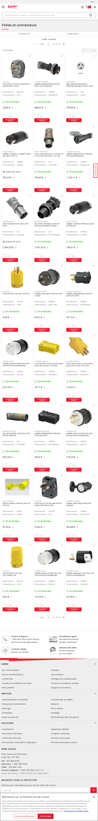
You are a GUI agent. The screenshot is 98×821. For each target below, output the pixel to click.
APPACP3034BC (41, 152)
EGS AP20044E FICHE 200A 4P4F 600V (16, 225)
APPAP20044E (8, 222)
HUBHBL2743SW (73, 501)
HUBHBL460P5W (41, 82)
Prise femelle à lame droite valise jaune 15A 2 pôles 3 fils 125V (48, 364)
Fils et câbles (57, 708)
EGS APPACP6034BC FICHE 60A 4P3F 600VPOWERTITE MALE (47, 225)
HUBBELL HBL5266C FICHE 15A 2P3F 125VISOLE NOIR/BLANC (80, 574)
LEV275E (37, 501)
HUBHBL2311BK (40, 291)
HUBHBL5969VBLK (42, 431)
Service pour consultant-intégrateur (19, 742)
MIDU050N (70, 82)
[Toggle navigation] (3, 6)
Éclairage (6, 708)
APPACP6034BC (41, 222)
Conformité (7, 679)
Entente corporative (60, 738)
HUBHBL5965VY (73, 361)
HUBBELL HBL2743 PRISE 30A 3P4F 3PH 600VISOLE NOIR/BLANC (16, 364)
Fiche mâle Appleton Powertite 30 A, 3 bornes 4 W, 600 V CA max (48, 155)
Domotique (7, 713)
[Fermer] (94, 797)
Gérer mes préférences (24, 816)
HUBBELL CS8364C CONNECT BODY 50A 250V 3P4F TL (17, 155)
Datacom (55, 704)
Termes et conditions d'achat (65, 683)
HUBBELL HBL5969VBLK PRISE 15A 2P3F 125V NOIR (47, 434)
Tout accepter (45, 816)
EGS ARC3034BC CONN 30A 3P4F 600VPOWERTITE (16, 434)
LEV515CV (7, 571)
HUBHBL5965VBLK (73, 291)
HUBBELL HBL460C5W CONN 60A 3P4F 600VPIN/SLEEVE (79, 155)
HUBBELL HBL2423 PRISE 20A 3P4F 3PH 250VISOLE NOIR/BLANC (47, 574)
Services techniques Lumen (64, 742)
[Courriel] (45, 790)
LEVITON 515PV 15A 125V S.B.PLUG (16, 294)
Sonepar (55, 670)
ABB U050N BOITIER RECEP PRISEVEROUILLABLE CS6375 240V (79, 85)
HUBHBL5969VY (41, 361)
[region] (49, 807)
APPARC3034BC (9, 431)
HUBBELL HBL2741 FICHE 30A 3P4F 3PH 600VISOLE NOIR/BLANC (79, 434)
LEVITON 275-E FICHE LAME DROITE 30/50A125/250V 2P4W (48, 504)
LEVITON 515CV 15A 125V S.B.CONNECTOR (12, 574)
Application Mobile (60, 729)
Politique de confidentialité (64, 679)
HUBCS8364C (9, 152)
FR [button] (92, 2)
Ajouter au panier (10, 120)
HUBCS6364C (72, 222)
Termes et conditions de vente (16, 683)
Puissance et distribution (14, 704)
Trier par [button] (72, 34)
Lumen (49, 664)
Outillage (55, 713)
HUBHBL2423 (40, 571)
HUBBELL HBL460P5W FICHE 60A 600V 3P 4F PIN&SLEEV (47, 85)
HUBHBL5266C (72, 571)
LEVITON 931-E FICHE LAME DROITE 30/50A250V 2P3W (16, 85)
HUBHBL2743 (8, 361)
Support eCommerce (61, 687)
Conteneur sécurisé (11, 738)
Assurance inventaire (12, 733)
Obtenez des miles (68, 647)
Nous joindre (8, 687)
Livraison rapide (18, 649)
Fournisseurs (57, 674)
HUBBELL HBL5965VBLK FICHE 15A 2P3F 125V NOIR (79, 295)
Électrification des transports (65, 717)
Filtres (24, 34)
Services (49, 693)
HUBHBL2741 (71, 431)
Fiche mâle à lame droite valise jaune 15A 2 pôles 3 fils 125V (79, 364)
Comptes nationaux (60, 733)
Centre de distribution (12, 674)
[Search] (49, 15)
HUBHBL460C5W (73, 152)
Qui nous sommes (10, 670)
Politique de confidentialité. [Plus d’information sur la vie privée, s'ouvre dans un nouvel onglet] (76, 811)
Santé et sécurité (10, 717)
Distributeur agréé (68, 636)
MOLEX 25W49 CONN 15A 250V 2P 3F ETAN (16, 504)
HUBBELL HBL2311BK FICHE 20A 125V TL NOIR (48, 295)
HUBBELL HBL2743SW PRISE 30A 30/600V (78, 504)
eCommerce (7, 729)
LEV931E (6, 82)
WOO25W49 (8, 501)
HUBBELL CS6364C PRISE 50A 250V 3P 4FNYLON (80, 225)
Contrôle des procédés (62, 699)
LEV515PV (6, 291)
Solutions (49, 723)
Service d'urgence (19, 636)
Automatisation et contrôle (15, 699)
